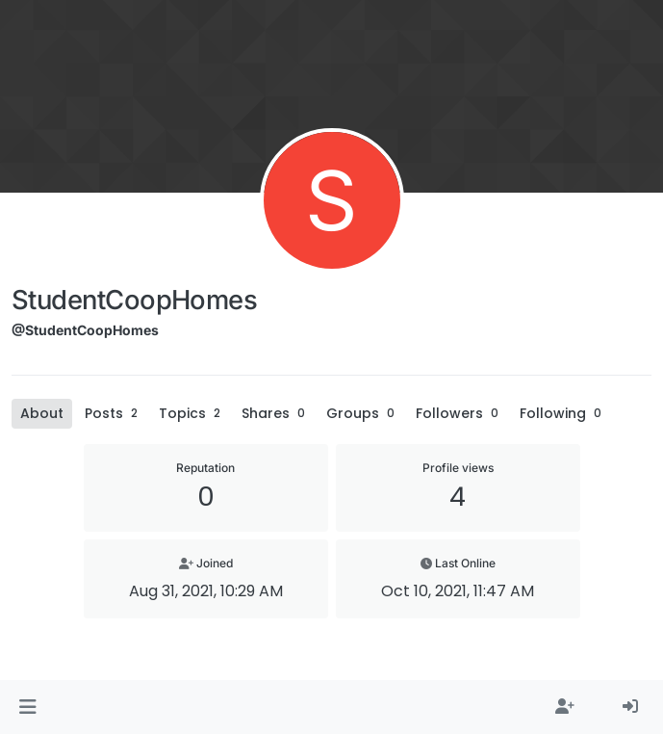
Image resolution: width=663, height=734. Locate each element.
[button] (27, 707)
